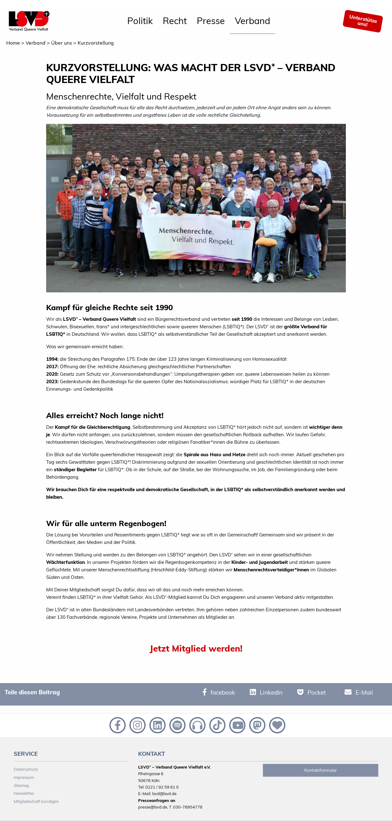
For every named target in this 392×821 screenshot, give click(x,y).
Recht (175, 20)
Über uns (61, 43)
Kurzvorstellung (96, 43)
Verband (252, 20)
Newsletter (24, 793)
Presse (211, 20)
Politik (140, 20)
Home (13, 43)
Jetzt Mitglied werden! (196, 648)
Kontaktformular (320, 770)
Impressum (24, 777)
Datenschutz (26, 769)
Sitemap (21, 785)
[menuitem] (140, 21)
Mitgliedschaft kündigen (36, 801)
